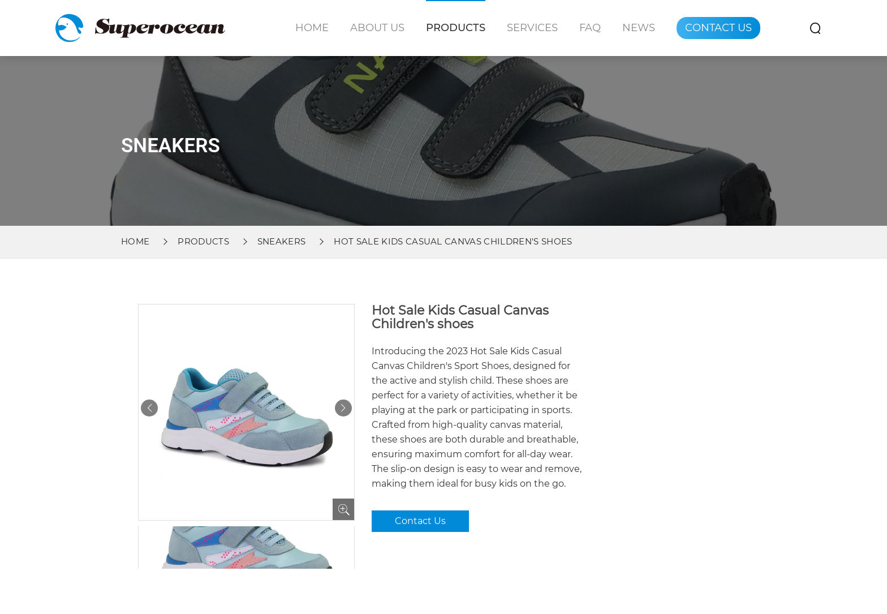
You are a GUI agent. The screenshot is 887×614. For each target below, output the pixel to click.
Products (455, 28)
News (638, 28)
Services (532, 28)
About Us (377, 28)
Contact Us (718, 28)
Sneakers (281, 241)
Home (312, 28)
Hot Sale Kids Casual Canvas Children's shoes (453, 241)
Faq (590, 28)
